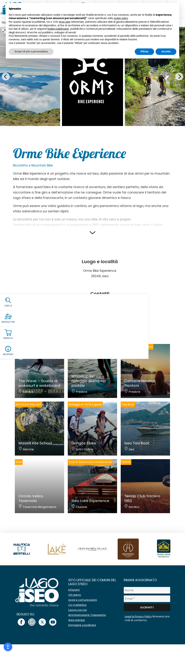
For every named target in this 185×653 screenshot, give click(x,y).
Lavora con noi (77, 610)
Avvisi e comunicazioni (82, 600)
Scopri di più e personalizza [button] (31, 51)
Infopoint (74, 590)
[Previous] (6, 76)
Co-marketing (77, 605)
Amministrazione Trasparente (87, 615)
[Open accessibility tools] (8, 647)
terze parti (64, 21)
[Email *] (147, 598)
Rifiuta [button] (145, 51)
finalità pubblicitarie (58, 28)
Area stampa (76, 620)
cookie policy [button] (121, 18)
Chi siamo (74, 595)
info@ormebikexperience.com (100, 307)
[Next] (179, 76)
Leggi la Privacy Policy (138, 616)
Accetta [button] (166, 51)
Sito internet (99, 311)
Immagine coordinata (82, 625)
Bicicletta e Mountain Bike (33, 165)
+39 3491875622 (103, 302)
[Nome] (147, 590)
